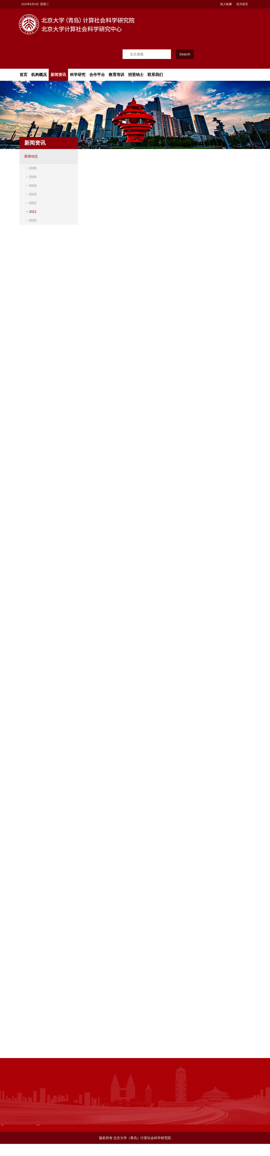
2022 (31, 203)
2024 (31, 185)
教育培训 (116, 75)
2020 (31, 220)
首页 (23, 75)
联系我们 (155, 75)
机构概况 (39, 75)
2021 (31, 212)
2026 (31, 168)
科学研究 (77, 75)
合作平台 (97, 75)
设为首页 (241, 4)
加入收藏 (225, 4)
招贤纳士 (136, 75)
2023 (31, 194)
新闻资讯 (58, 75)
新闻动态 (29, 156)
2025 (31, 177)
